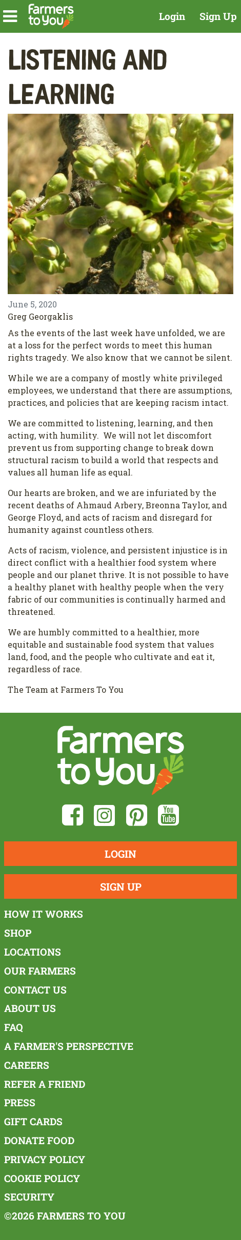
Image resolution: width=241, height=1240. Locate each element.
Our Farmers (40, 970)
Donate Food (39, 1140)
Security (29, 1196)
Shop (17, 932)
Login (172, 16)
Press (19, 1102)
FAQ (13, 1027)
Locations (32, 951)
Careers (26, 1065)
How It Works (43, 913)
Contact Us (35, 989)
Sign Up (218, 16)
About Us (30, 1008)
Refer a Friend (44, 1084)
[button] (10, 16)
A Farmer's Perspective (68, 1046)
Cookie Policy (42, 1178)
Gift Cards (33, 1121)
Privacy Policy (44, 1159)
